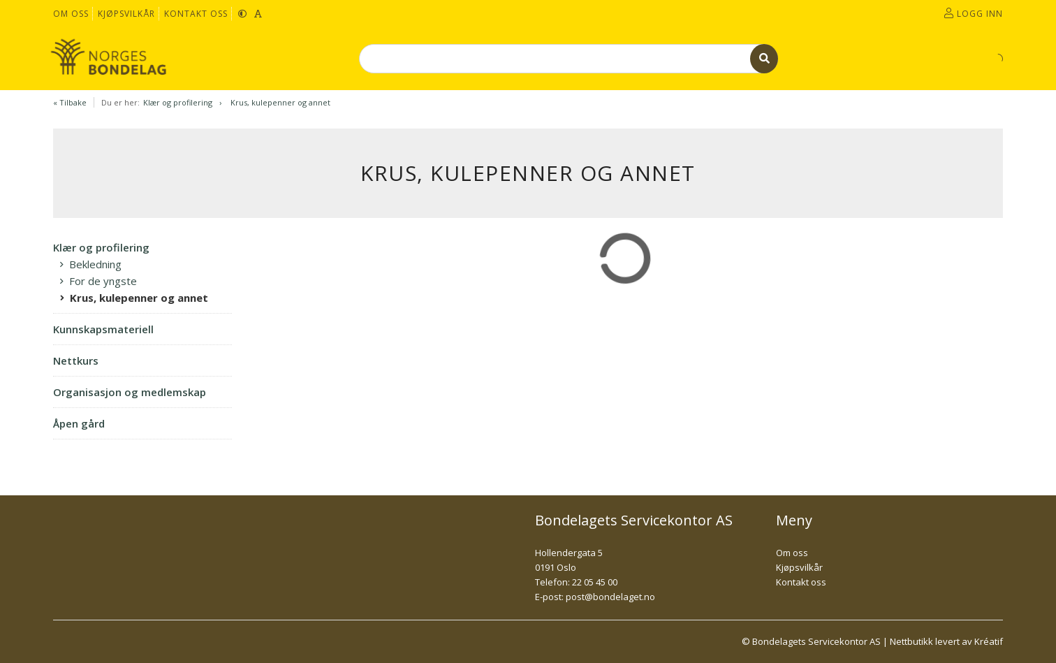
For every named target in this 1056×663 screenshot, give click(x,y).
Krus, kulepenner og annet (280, 102)
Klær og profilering (177, 102)
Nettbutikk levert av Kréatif (946, 641)
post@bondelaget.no (610, 596)
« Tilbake (70, 102)
